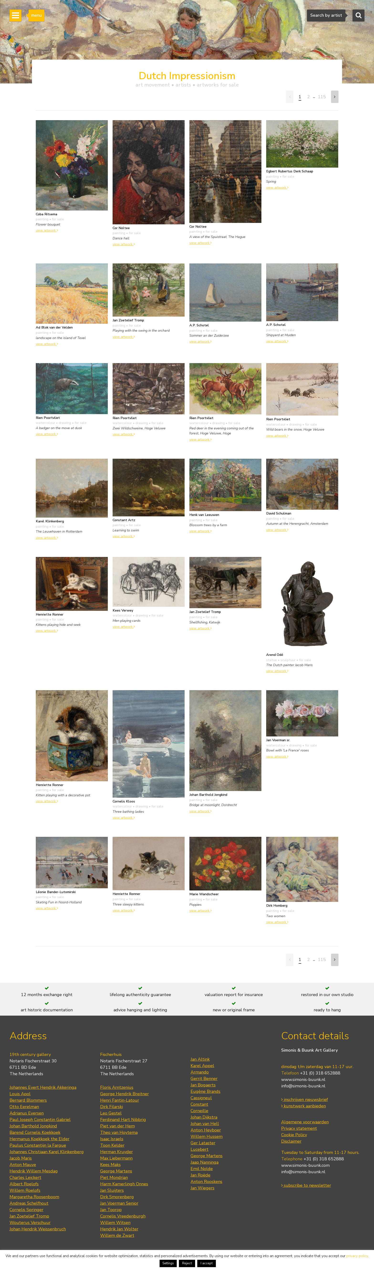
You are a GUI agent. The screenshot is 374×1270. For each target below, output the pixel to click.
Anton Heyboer (206, 1130)
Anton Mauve (23, 1164)
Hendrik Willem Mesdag (34, 1171)
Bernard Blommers (28, 1100)
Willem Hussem (207, 1136)
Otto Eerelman (24, 1107)
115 (322, 97)
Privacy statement (299, 1128)
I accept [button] (207, 1263)
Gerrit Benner (204, 1078)
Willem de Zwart (117, 1235)
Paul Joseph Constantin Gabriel (40, 1119)
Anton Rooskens (206, 1181)
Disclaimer (291, 1141)
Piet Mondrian (114, 1177)
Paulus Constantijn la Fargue (38, 1145)
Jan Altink (200, 1059)
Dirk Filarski (111, 1107)
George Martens (116, 1171)
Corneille (199, 1111)
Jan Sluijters (112, 1190)
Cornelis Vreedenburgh (122, 1216)
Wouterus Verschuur (30, 1222)
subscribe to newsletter (306, 1185)
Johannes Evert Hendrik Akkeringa (43, 1087)
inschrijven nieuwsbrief (304, 1099)
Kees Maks (110, 1164)
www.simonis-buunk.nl (303, 1079)
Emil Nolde (202, 1169)
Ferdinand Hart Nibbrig (123, 1119)
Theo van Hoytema (119, 1132)
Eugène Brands (205, 1091)
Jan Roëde (200, 1175)
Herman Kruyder (116, 1152)
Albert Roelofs (24, 1184)
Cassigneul (201, 1098)
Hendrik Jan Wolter (119, 1229)
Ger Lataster (203, 1143)
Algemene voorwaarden (305, 1122)
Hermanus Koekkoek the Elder (39, 1139)
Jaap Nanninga (204, 1162)
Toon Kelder (112, 1145)
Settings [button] (168, 1263)
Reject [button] (187, 1263)
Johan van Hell (205, 1123)
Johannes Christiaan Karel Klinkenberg (47, 1152)
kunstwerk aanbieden (303, 1106)
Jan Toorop (111, 1210)
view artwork (47, 230)
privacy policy (357, 1256)
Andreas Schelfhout (29, 1203)
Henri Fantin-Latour (119, 1100)
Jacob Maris (21, 1158)
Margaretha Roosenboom (34, 1197)
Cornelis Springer (26, 1210)
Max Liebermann (116, 1158)
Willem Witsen (115, 1222)
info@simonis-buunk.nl (303, 1086)
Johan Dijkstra (204, 1117)
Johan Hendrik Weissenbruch (38, 1229)
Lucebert (199, 1149)
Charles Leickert (25, 1177)
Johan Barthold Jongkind (33, 1126)
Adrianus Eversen (27, 1113)
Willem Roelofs (25, 1190)
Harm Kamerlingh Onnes (124, 1184)
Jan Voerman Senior (119, 1203)
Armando (200, 1072)
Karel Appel (202, 1066)
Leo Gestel (111, 1113)
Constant (199, 1104)
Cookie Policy (294, 1135)
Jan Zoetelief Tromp (29, 1216)
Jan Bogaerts (203, 1085)
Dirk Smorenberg (117, 1197)
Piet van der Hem (117, 1126)
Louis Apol (20, 1094)
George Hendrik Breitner (124, 1094)
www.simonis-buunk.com (305, 1165)
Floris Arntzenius (116, 1087)
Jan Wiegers (202, 1188)
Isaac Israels (111, 1139)
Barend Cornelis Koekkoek (35, 1132)
